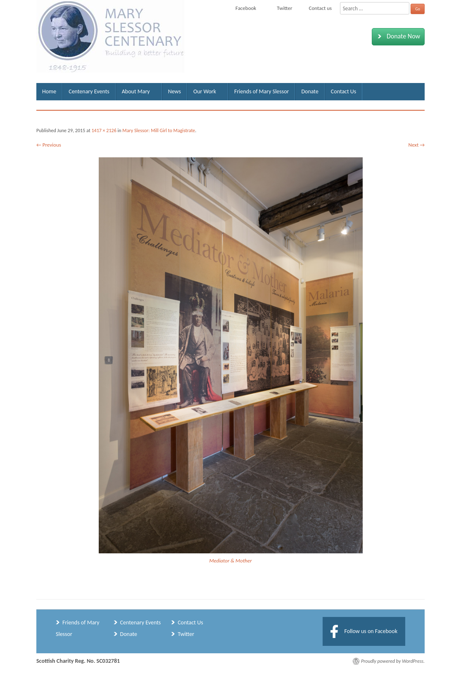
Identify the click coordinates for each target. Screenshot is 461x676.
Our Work (204, 91)
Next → (417, 145)
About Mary (136, 91)
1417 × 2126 (103, 130)
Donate (309, 91)
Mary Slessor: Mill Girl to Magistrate (158, 130)
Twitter (186, 634)
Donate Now (397, 36)
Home (49, 91)
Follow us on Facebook (370, 631)
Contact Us (343, 91)
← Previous (48, 145)
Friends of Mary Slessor (261, 91)
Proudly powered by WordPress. (393, 661)
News (174, 91)
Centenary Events (89, 91)
